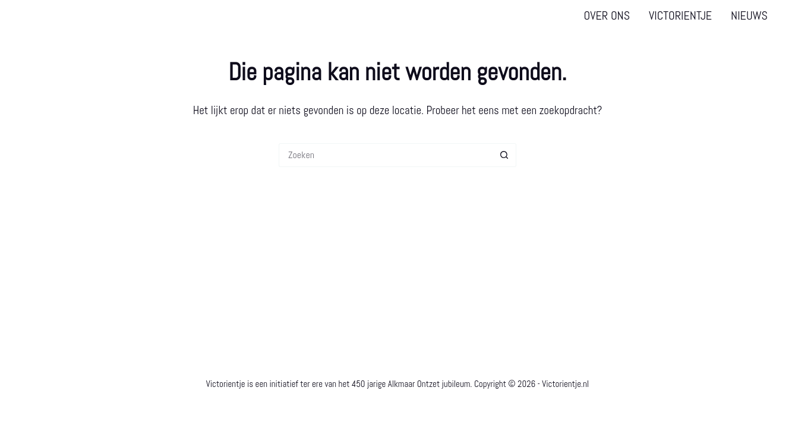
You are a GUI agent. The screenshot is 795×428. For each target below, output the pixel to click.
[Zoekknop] (504, 155)
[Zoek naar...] (386, 155)
